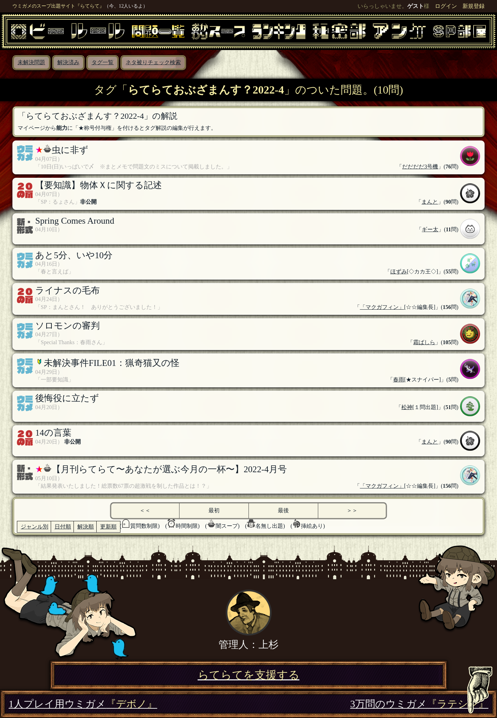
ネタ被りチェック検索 (153, 62)
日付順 (63, 527)
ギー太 (430, 229)
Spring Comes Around (74, 221)
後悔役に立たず (67, 398)
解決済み (68, 62)
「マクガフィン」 (382, 307)
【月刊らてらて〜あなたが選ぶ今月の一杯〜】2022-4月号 (169, 469)
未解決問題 (31, 62)
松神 (406, 407)
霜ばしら (424, 342)
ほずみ (398, 271)
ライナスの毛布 (67, 290)
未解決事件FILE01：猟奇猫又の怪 (111, 363)
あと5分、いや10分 (74, 255)
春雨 (398, 379)
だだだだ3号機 (420, 166)
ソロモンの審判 (67, 326)
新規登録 (473, 6)
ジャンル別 (34, 527)
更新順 (108, 527)
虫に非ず (70, 150)
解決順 (85, 527)
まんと (429, 202)
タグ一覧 (102, 62)
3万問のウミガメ (419, 703)
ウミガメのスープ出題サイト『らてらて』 (58, 6)
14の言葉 (53, 433)
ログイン (446, 6)
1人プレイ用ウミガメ (83, 703)
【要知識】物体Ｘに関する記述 (98, 185)
